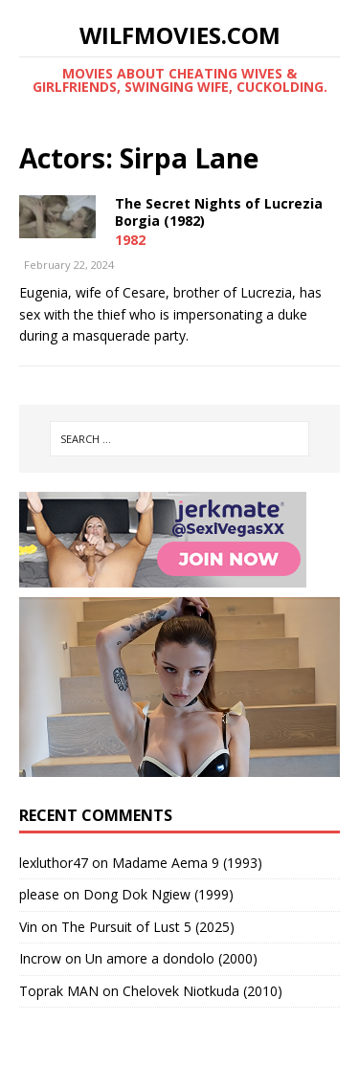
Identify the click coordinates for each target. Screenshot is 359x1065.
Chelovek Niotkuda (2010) (202, 991)
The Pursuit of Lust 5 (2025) (148, 927)
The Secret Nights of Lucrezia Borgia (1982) (219, 212)
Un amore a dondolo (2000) (171, 958)
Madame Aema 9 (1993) (187, 863)
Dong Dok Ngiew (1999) (158, 894)
